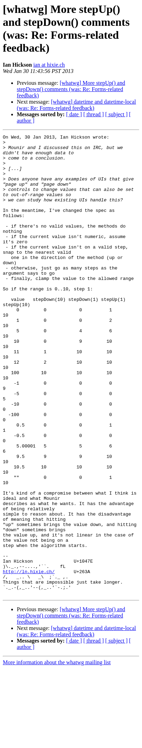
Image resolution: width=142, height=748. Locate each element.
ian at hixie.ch (49, 65)
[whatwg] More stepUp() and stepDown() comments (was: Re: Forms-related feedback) (71, 89)
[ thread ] (93, 114)
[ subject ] (116, 114)
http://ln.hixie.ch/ (29, 647)
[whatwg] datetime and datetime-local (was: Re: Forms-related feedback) (76, 105)
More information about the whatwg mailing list (57, 742)
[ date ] (74, 114)
